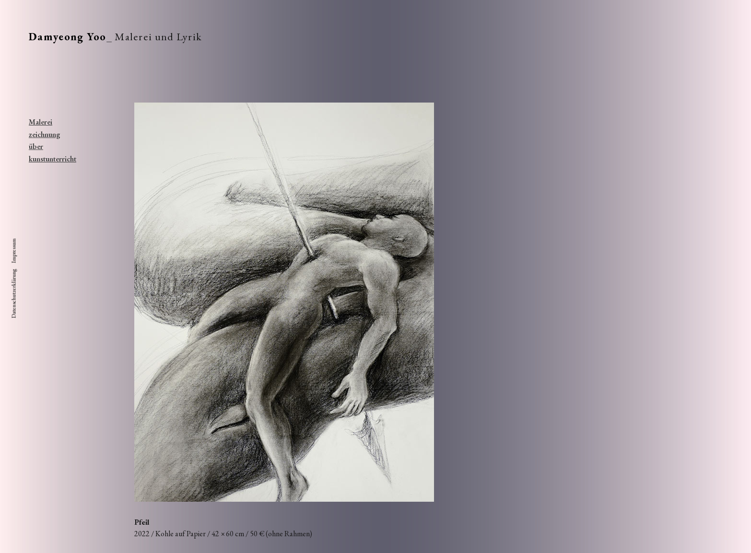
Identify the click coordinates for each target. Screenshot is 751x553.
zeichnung (44, 134)
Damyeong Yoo (67, 36)
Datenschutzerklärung (14, 294)
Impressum (14, 251)
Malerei (40, 122)
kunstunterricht (45, 159)
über (36, 146)
